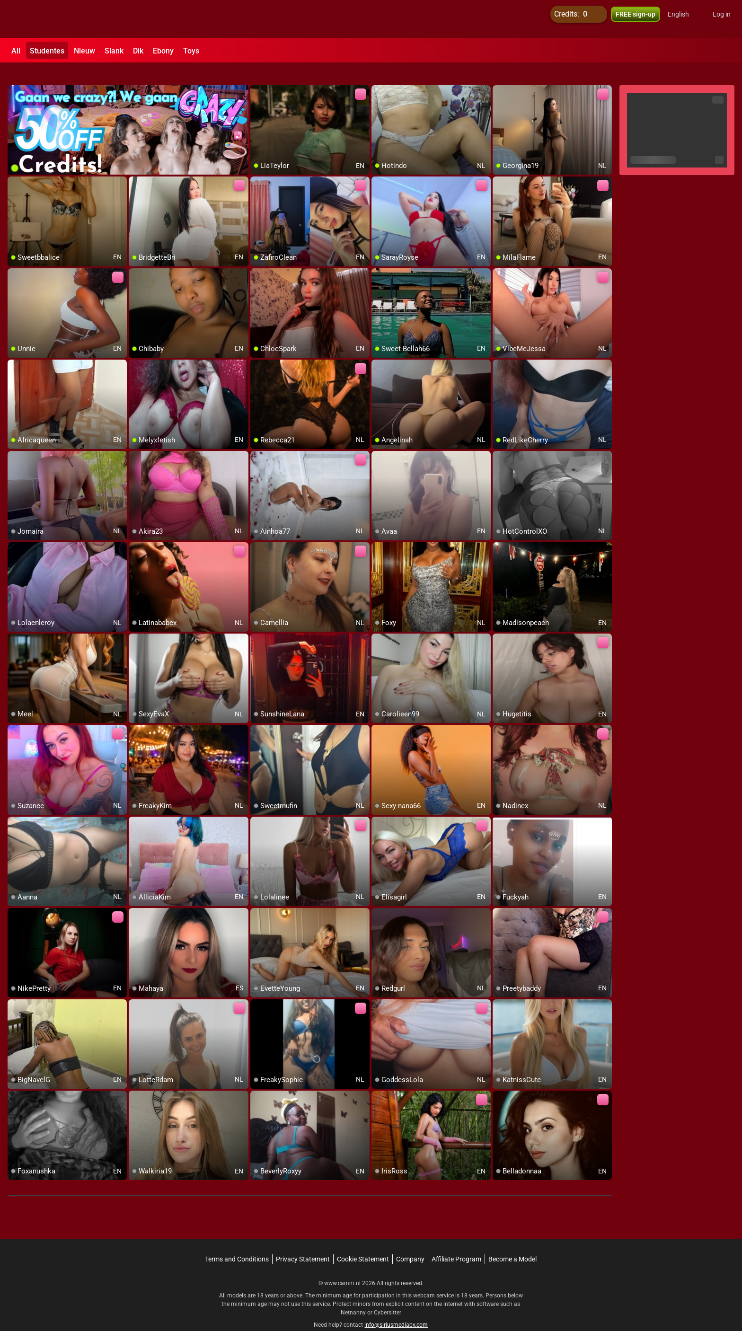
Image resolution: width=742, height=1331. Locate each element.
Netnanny (354, 1295)
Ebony (163, 50)
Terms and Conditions (237, 1242)
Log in (722, 19)
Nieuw (84, 50)
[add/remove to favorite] (258, 75)
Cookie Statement (363, 1242)
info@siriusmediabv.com (396, 1308)
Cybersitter (387, 1295)
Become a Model (512, 1242)
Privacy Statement (303, 1242)
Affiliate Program (456, 1242)
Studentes (47, 50)
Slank (114, 50)
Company (410, 1242)
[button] (684, 19)
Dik (138, 50)
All (15, 50)
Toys (191, 50)
